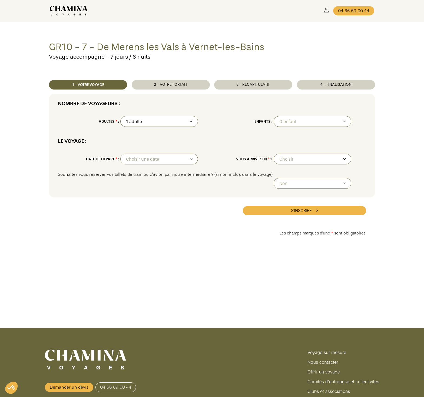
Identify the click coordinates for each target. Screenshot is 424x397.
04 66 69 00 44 (353, 10)
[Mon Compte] (326, 11)
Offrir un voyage (323, 372)
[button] (11, 387)
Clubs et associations (328, 391)
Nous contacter (322, 362)
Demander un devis (69, 387)
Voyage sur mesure (326, 352)
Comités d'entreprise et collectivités (343, 381)
